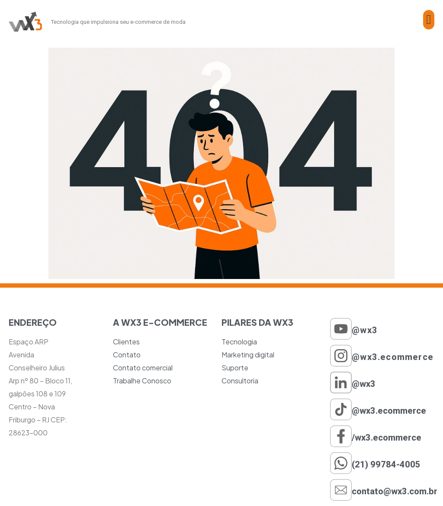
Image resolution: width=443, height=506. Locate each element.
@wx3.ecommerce (392, 357)
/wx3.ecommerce (386, 437)
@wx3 (365, 330)
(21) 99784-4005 (386, 464)
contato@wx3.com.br (394, 491)
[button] (428, 19)
